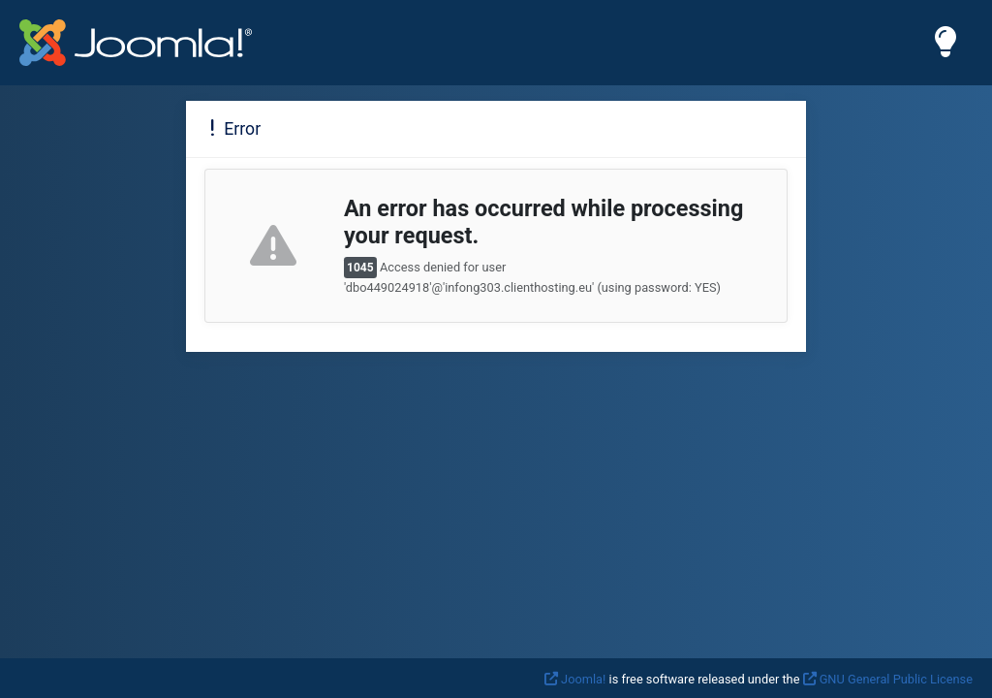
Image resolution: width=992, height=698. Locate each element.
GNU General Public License (896, 679)
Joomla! (583, 679)
